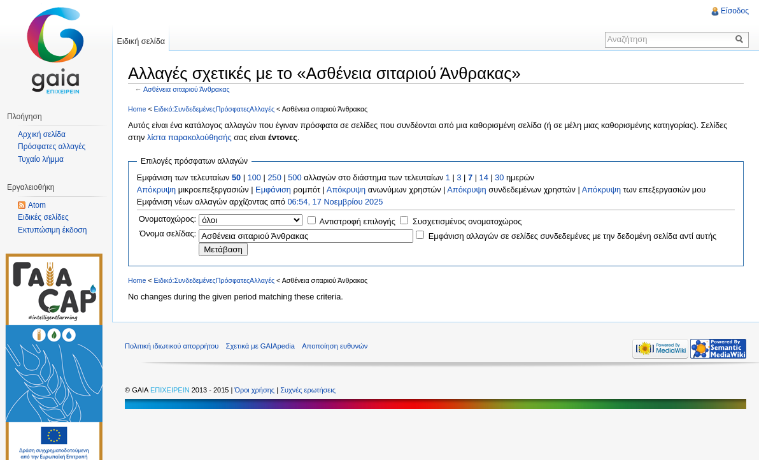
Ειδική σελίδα (141, 41)
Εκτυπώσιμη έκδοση (52, 230)
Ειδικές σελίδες (43, 217)
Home (137, 109)
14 (483, 177)
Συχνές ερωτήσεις (308, 390)
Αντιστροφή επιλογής (357, 221)
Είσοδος (735, 10)
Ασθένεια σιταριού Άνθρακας (186, 89)
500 (294, 177)
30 (499, 177)
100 (254, 177)
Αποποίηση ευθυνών (334, 346)
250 (274, 177)
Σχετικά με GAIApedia (260, 346)
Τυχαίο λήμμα (41, 159)
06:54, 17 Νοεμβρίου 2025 (335, 201)
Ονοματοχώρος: (167, 219)
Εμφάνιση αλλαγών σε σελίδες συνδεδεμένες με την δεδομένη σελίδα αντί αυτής (572, 236)
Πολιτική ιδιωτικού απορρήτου (171, 346)
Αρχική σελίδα (42, 134)
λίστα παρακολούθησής (189, 137)
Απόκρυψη (156, 189)
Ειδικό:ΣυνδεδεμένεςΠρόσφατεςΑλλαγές (214, 109)
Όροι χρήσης (255, 390)
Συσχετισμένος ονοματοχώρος (467, 221)
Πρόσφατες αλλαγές (51, 146)
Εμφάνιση (273, 189)
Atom (37, 205)
